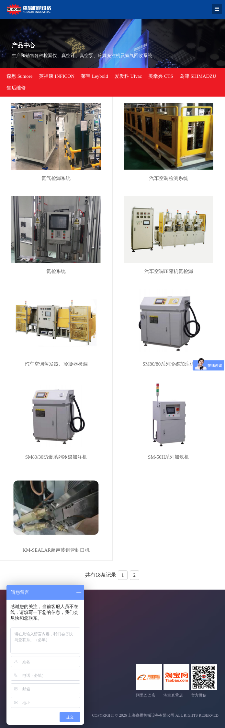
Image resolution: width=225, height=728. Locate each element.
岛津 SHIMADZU (198, 76)
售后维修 (16, 87)
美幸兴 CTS (160, 76)
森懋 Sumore (19, 76)
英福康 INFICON (56, 76)
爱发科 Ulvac (128, 76)
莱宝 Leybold (94, 76)
